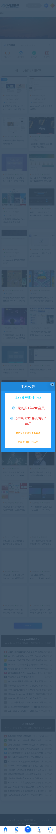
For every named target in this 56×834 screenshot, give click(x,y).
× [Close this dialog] (52, 384)
